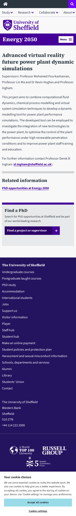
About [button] (67, 12)
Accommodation (13, 291)
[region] (38, 493)
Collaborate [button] (47, 12)
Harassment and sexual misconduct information (34, 356)
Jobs (5, 304)
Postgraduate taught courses (21, 278)
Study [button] (6, 12)
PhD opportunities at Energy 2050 (25, 188)
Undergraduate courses (18, 272)
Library (7, 375)
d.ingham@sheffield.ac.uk (32, 164)
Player (6, 324)
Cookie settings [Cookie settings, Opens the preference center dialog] (38, 511)
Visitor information (15, 317)
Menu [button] (66, 39)
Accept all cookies (38, 502)
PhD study (9, 285)
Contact (7, 388)
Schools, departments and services (25, 362)
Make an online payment (18, 343)
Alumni (7, 369)
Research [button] (24, 12)
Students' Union (13, 382)
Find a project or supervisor (27, 230)
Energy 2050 (20, 39)
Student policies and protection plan (27, 349)
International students (17, 298)
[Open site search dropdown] (72, 4)
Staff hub (8, 330)
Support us (9, 311)
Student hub (10, 336)
